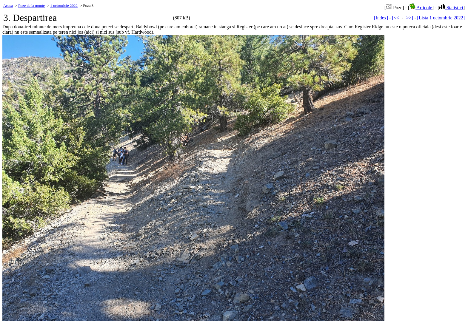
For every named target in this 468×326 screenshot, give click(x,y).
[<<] (396, 17)
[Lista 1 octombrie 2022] (441, 17)
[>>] (408, 17)
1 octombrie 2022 (64, 5)
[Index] (381, 17)
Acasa (8, 5)
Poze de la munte (31, 5)
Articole (421, 7)
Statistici (451, 7)
